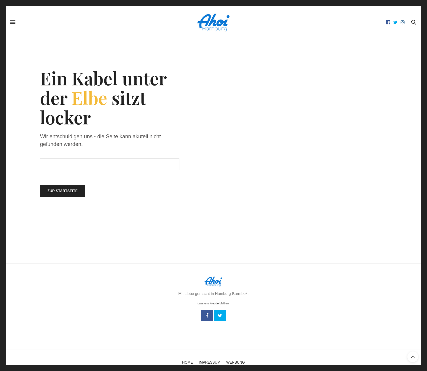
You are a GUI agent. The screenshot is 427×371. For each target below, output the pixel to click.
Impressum (209, 362)
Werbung (235, 362)
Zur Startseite (62, 191)
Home (187, 362)
